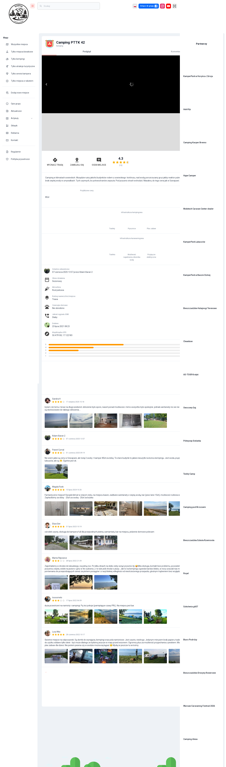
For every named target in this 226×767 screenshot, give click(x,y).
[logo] (19, 14)
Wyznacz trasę (49, 159)
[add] (168, 687)
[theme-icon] (8, 44)
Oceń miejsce (78, 159)
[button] (18, 118)
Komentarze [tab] (141, 51)
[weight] (70, 6)
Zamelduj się (64, 159)
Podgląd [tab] (73, 52)
